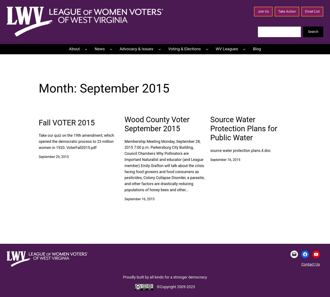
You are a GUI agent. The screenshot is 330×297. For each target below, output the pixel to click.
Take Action (287, 11)
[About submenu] (86, 49)
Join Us (263, 11)
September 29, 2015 (54, 157)
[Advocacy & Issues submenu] (159, 49)
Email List (312, 11)
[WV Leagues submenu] (244, 49)
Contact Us (310, 264)
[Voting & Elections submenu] (207, 49)
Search (313, 32)
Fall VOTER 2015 (67, 122)
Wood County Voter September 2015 (157, 124)
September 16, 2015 (140, 199)
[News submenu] (111, 49)
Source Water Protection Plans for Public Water (243, 128)
